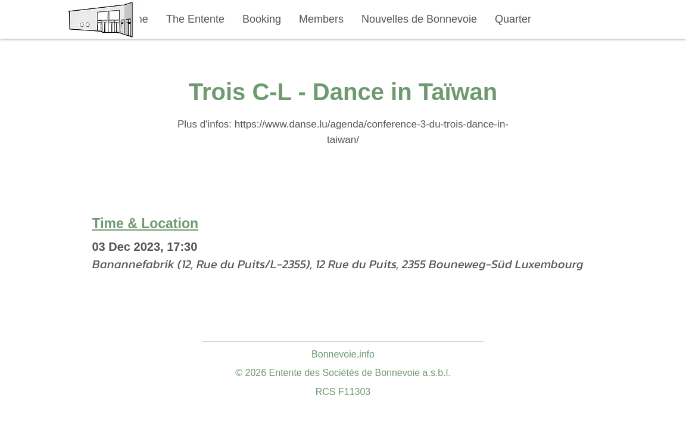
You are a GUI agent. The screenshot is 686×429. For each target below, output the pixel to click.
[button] (195, 19)
